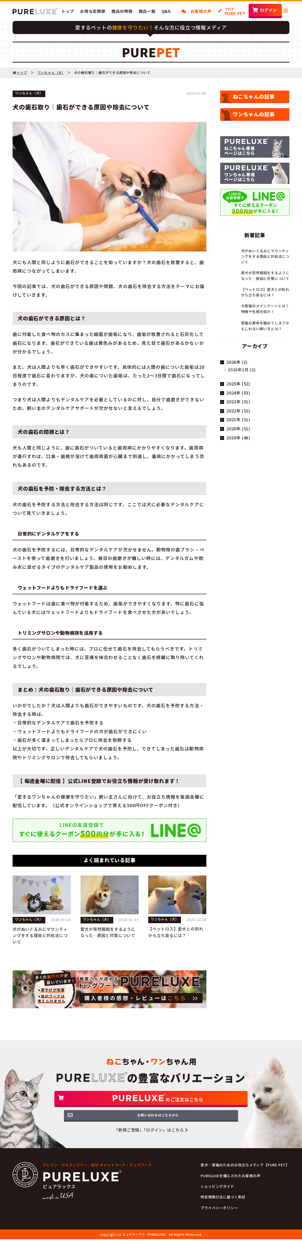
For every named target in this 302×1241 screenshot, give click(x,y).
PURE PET (235, 11)
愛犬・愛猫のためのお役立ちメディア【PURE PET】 (245, 1174)
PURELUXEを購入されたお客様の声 (230, 1185)
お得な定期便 (92, 11)
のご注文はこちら (151, 1101)
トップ (67, 11)
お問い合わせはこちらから (151, 1123)
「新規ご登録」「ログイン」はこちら (151, 1139)
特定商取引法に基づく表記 (223, 1206)
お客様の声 (196, 11)
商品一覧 (147, 11)
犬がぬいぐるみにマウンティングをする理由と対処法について (40, 935)
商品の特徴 (122, 11)
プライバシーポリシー (219, 1217)
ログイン (268, 10)
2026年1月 (238, 369)
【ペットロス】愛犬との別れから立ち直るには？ (175, 932)
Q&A (166, 11)
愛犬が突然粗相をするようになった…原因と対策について (108, 932)
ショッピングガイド (217, 1195)
